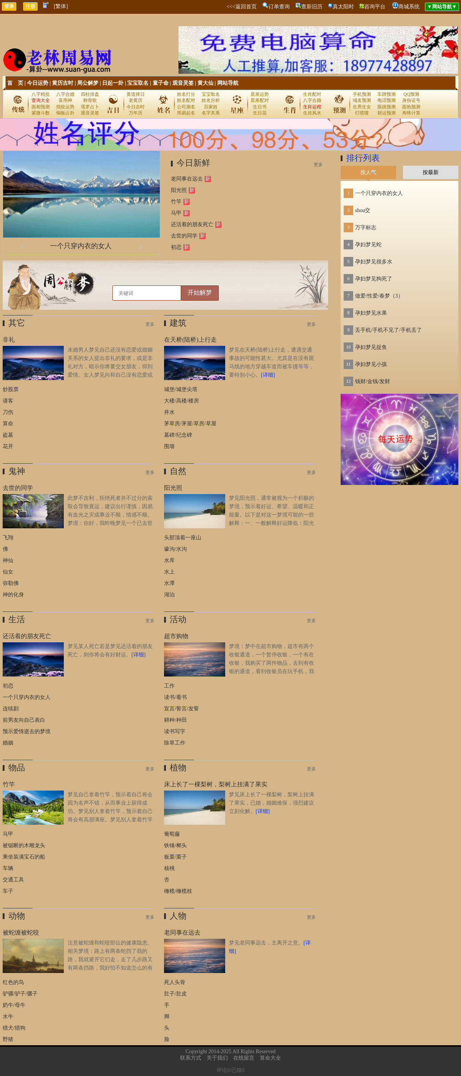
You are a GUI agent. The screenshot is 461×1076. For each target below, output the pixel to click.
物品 (16, 767)
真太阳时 (343, 7)
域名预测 (362, 100)
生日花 (260, 113)
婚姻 (8, 743)
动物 (16, 916)
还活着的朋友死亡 (192, 224)
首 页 (15, 83)
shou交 (362, 210)
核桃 (169, 868)
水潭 (169, 583)
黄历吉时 (62, 83)
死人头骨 (174, 982)
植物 (178, 767)
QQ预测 (411, 94)
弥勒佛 (11, 583)
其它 (16, 323)
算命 (8, 423)
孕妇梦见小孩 (371, 364)
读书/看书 (175, 697)
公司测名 (186, 106)
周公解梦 (87, 83)
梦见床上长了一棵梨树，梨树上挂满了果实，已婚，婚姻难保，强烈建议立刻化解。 (271, 803)
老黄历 (135, 100)
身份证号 (411, 100)
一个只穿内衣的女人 (81, 246)
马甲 (176, 213)
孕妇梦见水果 (371, 313)
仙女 (8, 572)
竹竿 (176, 201)
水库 (169, 560)
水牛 (8, 1016)
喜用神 (65, 100)
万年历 (135, 113)
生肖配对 (312, 94)
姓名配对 (186, 100)
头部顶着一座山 (182, 537)
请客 (8, 401)
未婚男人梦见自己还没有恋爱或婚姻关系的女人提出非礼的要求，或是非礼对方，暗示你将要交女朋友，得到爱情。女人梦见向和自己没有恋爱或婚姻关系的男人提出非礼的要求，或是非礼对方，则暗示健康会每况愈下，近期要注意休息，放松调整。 (78, 375)
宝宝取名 (137, 83)
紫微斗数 (41, 113)
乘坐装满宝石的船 (24, 857)
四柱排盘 (90, 94)
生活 (16, 619)
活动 (178, 619)
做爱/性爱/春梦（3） (379, 296)
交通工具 (13, 880)
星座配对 (260, 100)
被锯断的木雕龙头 (24, 845)
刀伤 (8, 412)
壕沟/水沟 (175, 549)
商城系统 (409, 7)
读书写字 (174, 731)
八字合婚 (65, 94)
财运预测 (386, 113)
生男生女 (362, 106)
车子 (8, 891)
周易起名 (186, 113)
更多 (318, 164)
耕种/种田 (175, 720)
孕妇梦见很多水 (373, 262)
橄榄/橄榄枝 (178, 891)
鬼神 (16, 471)
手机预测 (362, 94)
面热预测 (411, 106)
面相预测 (41, 106)
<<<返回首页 (241, 7)
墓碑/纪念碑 (178, 435)
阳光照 (179, 190)
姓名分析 (211, 100)
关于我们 (217, 1058)
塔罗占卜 (90, 106)
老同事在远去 (187, 179)
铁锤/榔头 (175, 845)
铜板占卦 (65, 113)
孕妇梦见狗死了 (373, 279)
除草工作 (174, 743)
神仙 (8, 560)
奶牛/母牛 (14, 1005)
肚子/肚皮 (175, 994)
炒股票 (11, 389)
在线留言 (243, 1058)
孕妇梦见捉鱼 (371, 347)
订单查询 (279, 7)
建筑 (178, 323)
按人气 (368, 172)
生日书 (260, 106)
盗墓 (8, 435)
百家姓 (211, 106)
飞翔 (8, 537)
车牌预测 (386, 94)
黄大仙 (205, 83)
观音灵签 (183, 83)
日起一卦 (112, 83)
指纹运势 (65, 106)
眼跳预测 (386, 106)
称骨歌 (90, 100)
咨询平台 (374, 7)
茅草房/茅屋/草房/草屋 (190, 423)
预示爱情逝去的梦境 (27, 731)
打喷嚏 (362, 113)
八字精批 (41, 94)
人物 (178, 916)
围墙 (169, 446)
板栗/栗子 (175, 857)
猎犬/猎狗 (14, 1028)
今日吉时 (135, 106)
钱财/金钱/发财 (372, 381)
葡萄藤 (172, 834)
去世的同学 (184, 236)
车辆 (8, 868)
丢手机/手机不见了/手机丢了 (388, 330)
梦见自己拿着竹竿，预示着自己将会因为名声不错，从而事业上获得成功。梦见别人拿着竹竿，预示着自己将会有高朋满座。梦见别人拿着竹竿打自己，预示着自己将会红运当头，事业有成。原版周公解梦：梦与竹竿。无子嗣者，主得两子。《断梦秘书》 (78, 820)
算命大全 (270, 1058)
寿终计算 (411, 113)
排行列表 (363, 158)
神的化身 (13, 594)
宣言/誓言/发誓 (181, 709)
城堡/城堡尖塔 (180, 389)
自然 (178, 471)
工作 (169, 686)
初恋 (176, 247)
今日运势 (37, 83)
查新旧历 (311, 7)
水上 (169, 572)
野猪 (8, 1039)
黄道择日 (135, 94)
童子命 (161, 83)
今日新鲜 (193, 163)
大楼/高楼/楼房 (181, 401)
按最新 (431, 172)
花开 (8, 446)
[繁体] (61, 6)
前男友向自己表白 (24, 720)
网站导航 (227, 83)
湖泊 (169, 594)
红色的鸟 (13, 982)
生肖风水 (312, 113)
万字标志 (365, 227)
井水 (169, 412)
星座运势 (260, 94)
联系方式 (190, 1058)
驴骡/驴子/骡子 (20, 994)
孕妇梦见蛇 (368, 244)
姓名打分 (186, 94)
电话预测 (386, 100)
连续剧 (11, 709)
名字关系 (211, 113)
